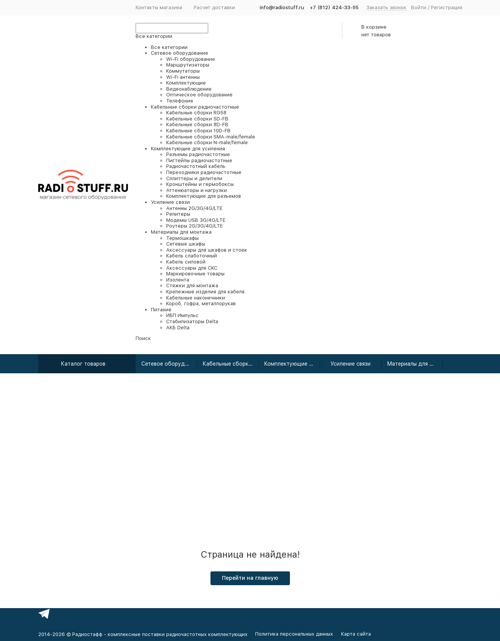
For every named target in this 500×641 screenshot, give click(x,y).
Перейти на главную (250, 578)
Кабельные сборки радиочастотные (230, 364)
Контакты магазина (159, 7)
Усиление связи (350, 364)
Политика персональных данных (294, 634)
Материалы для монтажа (415, 364)
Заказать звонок (386, 7)
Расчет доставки (214, 7)
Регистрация (446, 7)
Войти (418, 7)
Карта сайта (356, 634)
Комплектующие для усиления (292, 364)
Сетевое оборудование (169, 364)
